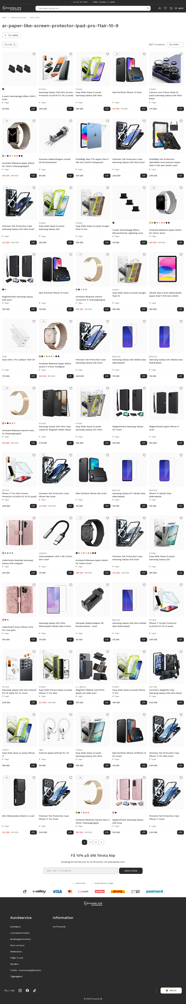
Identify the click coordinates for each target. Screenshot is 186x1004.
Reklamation (16, 951)
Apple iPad (34, 18)
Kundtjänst (15, 926)
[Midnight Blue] (22, 156)
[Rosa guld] (17, 156)
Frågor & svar (16, 957)
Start (4, 18)
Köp (33, 108)
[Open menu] (179, 8)
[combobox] (175, 44)
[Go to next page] (101, 842)
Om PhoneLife (59, 926)
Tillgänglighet (16, 976)
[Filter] (10, 44)
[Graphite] (19, 156)
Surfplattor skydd (18, 18)
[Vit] (5, 89)
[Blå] (8, 553)
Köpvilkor (14, 964)
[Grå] (5, 553)
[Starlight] (12, 156)
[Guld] (15, 156)
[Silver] (5, 156)
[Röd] (5, 620)
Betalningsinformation (20, 939)
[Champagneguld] (3, 156)
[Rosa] (5, 289)
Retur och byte (17, 945)
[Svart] (3, 89)
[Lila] (12, 553)
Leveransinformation (20, 933)
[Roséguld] (10, 156)
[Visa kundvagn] (171, 8)
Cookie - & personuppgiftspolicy (25, 970)
